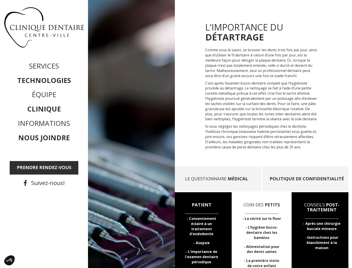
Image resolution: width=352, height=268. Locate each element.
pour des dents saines (262, 249)
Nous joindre (44, 137)
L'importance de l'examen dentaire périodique (201, 256)
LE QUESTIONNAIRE (216, 179)
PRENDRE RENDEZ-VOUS (44, 168)
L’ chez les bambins (262, 232)
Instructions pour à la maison (323, 242)
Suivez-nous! (48, 183)
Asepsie (203, 242)
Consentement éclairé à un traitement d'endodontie (202, 226)
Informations (44, 123)
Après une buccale (323, 226)
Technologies (44, 80)
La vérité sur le (263, 218)
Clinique (44, 109)
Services (44, 66)
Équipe (44, 94)
